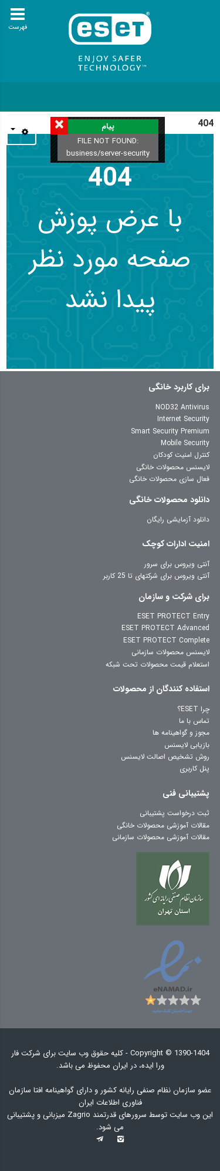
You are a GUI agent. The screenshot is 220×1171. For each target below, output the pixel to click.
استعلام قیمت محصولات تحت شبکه (157, 664)
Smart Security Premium (170, 431)
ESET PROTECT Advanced (165, 628)
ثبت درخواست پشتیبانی (174, 813)
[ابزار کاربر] (21, 132)
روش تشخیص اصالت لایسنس (165, 756)
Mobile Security (185, 443)
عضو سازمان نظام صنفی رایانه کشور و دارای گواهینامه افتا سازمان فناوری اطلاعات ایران (110, 1096)
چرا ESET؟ (193, 709)
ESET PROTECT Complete (166, 640)
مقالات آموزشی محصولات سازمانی (160, 837)
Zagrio (80, 1115)
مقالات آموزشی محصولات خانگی (163, 825)
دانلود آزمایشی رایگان (178, 519)
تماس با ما (194, 720)
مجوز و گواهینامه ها (181, 732)
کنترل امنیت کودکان (181, 454)
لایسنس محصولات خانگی (172, 467)
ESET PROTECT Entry (173, 616)
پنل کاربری (194, 768)
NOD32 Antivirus (182, 407)
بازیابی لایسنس (186, 745)
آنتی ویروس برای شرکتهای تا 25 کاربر (156, 575)
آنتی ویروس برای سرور (176, 564)
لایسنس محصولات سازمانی (170, 652)
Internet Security (183, 419)
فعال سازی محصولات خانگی (169, 478)
